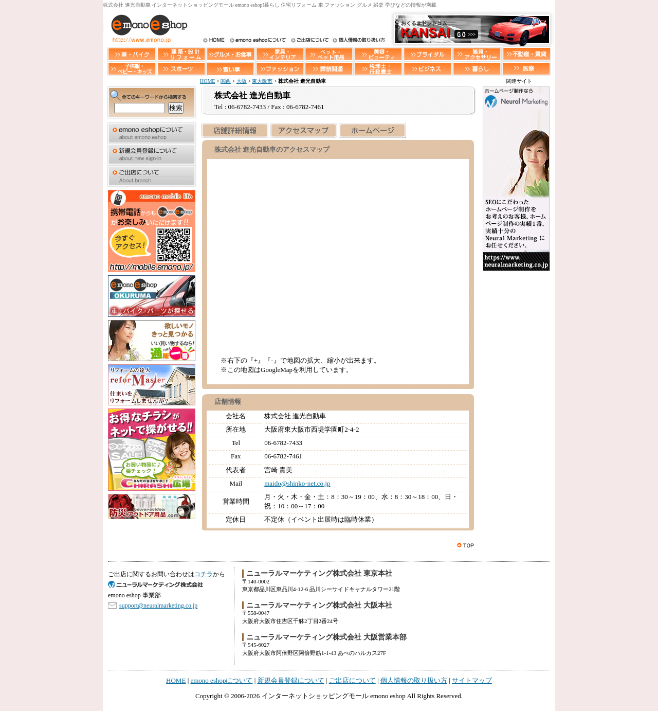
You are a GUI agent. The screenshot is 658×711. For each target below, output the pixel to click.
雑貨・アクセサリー (477, 53)
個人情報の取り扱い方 (358, 40)
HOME (213, 40)
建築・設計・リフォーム (181, 53)
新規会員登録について (151, 154)
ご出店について (309, 40)
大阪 (241, 81)
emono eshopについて (151, 133)
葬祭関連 (329, 68)
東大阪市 (262, 81)
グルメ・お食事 (230, 53)
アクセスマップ (303, 130)
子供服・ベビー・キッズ (131, 68)
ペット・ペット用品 (329, 53)
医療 (526, 68)
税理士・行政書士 (378, 68)
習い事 (230, 68)
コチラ (203, 574)
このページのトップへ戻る (466, 545)
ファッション (279, 68)
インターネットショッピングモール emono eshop (334, 696)
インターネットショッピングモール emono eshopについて (257, 40)
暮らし (477, 68)
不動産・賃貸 (526, 53)
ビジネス (427, 68)
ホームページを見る (372, 130)
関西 (226, 81)
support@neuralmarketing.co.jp (158, 605)
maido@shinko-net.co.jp (297, 483)
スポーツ (181, 68)
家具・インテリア (279, 53)
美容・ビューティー (378, 53)
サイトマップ (472, 680)
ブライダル (427, 53)
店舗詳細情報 (234, 130)
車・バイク (131, 53)
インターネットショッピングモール (146, 28)
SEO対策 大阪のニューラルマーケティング (159, 584)
